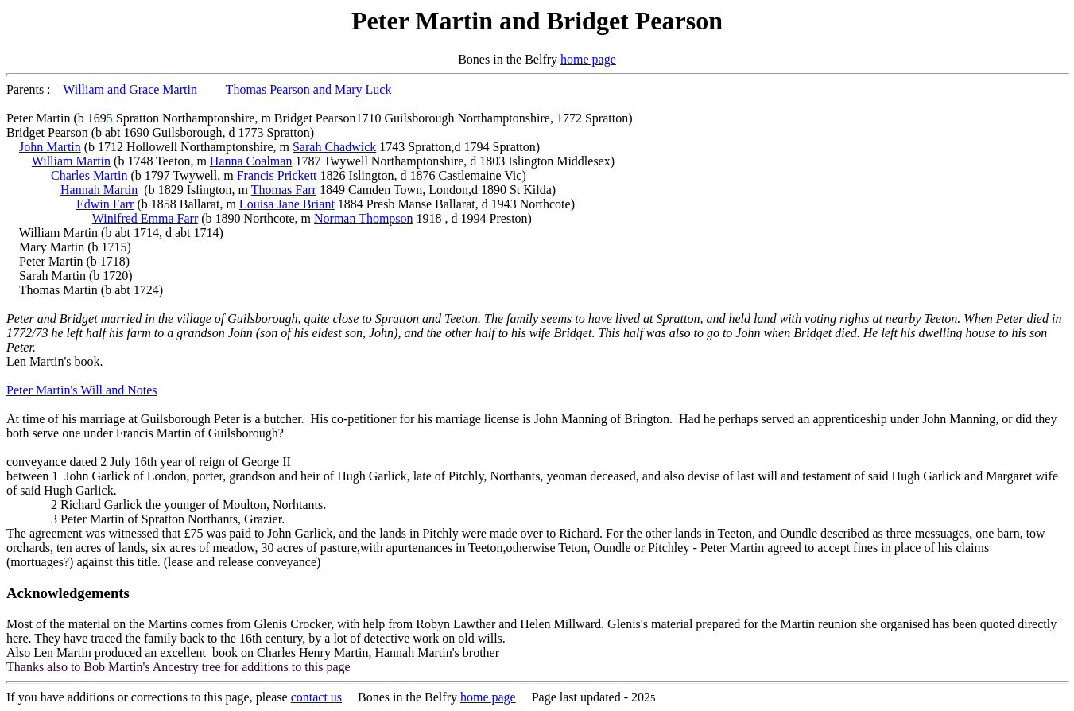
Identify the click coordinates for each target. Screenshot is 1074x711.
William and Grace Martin (130, 89)
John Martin (50, 146)
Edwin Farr (105, 204)
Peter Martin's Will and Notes (81, 390)
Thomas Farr (283, 189)
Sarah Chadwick (334, 146)
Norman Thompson (363, 218)
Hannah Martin (99, 189)
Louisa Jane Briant (287, 204)
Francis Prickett (277, 175)
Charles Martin (89, 175)
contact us (316, 697)
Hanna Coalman (251, 161)
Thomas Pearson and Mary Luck (309, 89)
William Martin (71, 161)
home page (588, 59)
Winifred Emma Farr (145, 218)
